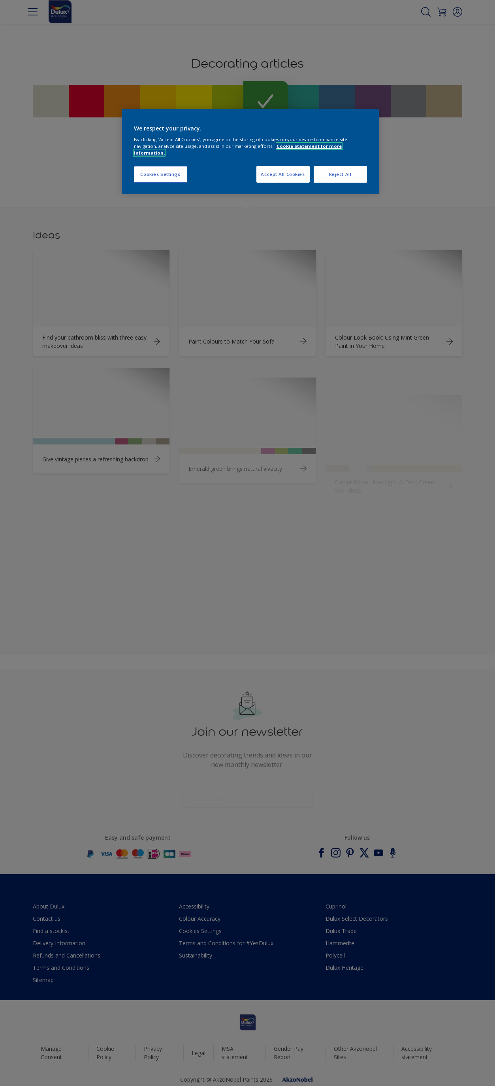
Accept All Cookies (283, 174)
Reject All (340, 174)
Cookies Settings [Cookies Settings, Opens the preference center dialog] (160, 174)
